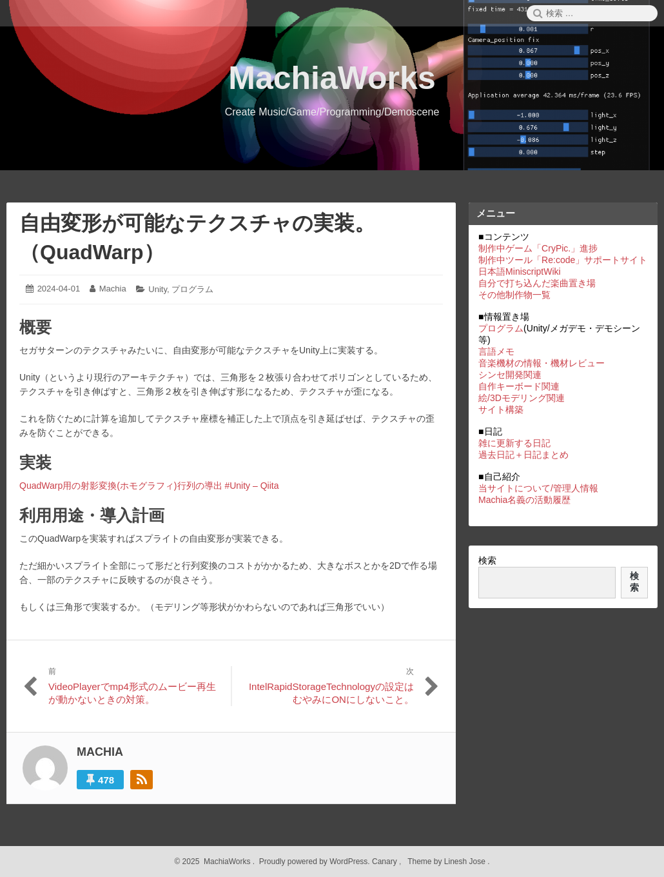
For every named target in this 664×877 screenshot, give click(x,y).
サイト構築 (500, 409)
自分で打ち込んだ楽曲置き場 (537, 283)
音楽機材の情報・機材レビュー (541, 363)
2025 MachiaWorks (215, 861)
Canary (385, 861)
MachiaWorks (331, 78)
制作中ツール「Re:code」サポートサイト (562, 260)
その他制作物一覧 (514, 295)
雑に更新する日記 (514, 443)
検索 (487, 560)
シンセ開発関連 (510, 375)
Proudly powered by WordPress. (314, 861)
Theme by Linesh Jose (447, 861)
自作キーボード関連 (519, 386)
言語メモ (496, 351)
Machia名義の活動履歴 (524, 500)
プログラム (192, 289)
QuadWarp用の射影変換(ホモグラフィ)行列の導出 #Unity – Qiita (148, 485)
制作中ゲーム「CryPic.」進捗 (538, 248)
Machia (112, 288)
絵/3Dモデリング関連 (521, 398)
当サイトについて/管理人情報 (538, 488)
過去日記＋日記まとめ (523, 454)
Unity (157, 289)
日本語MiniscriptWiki (519, 271)
